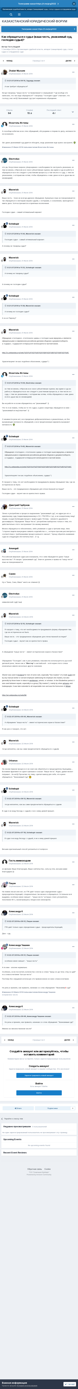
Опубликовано (21, 74)
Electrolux (14, 159)
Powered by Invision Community (39, 1175)
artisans (66, 683)
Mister (68, 686)
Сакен (12, 574)
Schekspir (14, 224)
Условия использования (27, 1386)
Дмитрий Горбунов (19, 505)
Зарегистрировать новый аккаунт (39, 1075)
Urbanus (13, 760)
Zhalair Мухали (17, 70)
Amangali (13, 548)
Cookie (47, 1169)
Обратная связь (34, 1169)
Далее (69, 61)
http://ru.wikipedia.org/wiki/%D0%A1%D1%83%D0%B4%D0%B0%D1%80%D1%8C (35, 353)
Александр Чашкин (19, 945)
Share (18, 1108)
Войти (39, 1093)
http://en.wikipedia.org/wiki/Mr (14, 695)
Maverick (14, 189)
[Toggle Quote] (6, 81)
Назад (9, 61)
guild (70, 675)
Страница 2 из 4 (39, 61)
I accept (70, 1384)
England (21, 675)
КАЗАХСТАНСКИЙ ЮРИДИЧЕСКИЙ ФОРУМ (34, 21)
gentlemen (33, 680)
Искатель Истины (18, 123)
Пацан (12, 883)
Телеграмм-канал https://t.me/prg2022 (37, 4)
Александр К (16, 911)
